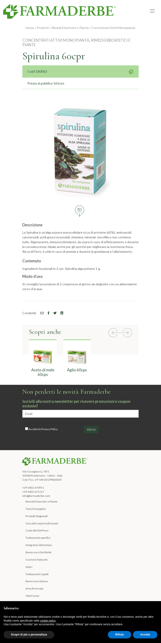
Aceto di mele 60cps (42, 372)
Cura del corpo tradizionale (42, 523)
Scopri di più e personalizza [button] (29, 634)
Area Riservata (34, 588)
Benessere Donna (37, 581)
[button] (114, 333)
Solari (29, 567)
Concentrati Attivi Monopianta (113, 28)
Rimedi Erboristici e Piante (70, 28)
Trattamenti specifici (38, 537)
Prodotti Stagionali (37, 516)
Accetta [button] (145, 634)
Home (30, 28)
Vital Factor (32, 595)
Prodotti (43, 28)
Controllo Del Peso (37, 530)
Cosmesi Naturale (37, 559)
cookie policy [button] (47, 620)
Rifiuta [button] (119, 634)
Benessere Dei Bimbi (38, 552)
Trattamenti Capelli (37, 574)
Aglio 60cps (77, 369)
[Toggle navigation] (152, 11)
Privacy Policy (49, 429)
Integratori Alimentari (39, 545)
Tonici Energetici (36, 508)
